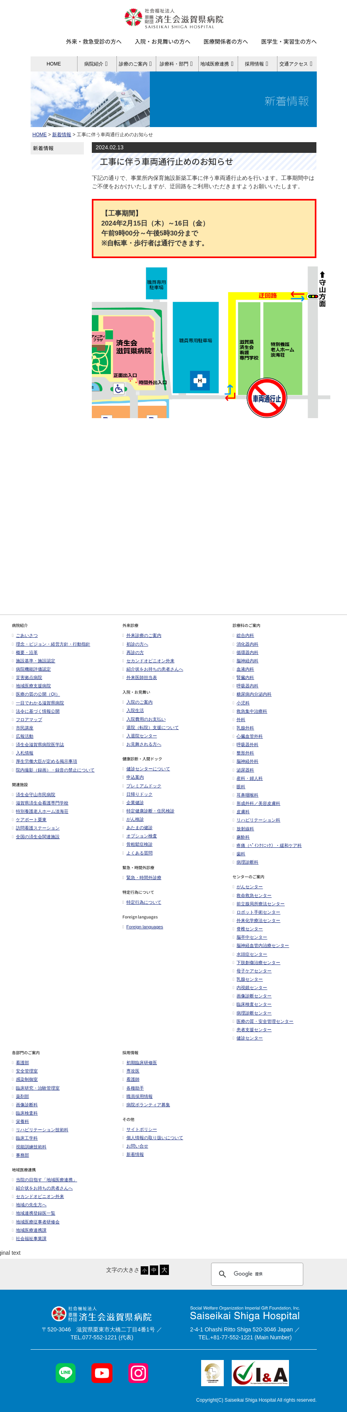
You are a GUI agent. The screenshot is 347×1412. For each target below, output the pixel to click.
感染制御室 (25, 1079)
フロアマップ (27, 719)
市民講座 (22, 727)
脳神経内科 (245, 660)
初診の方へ (135, 644)
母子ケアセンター (252, 970)
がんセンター (248, 886)
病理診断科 (245, 862)
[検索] (256, 1274)
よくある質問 (137, 853)
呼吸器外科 (245, 744)
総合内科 (243, 635)
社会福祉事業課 (29, 1238)
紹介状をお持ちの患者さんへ (152, 669)
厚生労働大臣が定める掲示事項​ (44, 761)
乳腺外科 (243, 727)
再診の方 (133, 652)
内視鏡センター (250, 987)
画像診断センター (252, 995)
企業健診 (133, 802)
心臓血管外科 (248, 736)
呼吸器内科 (245, 685)
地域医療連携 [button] (218, 64)
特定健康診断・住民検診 (148, 810)
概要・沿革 (25, 652)
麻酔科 (241, 837)
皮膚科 (241, 811)
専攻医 (131, 1071)
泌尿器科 (243, 770)
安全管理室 (25, 1071)
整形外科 (243, 752)
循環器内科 (245, 652)
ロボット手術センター (256, 912)
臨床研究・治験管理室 (36, 1088)
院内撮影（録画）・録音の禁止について (53, 770)
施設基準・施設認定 (33, 660)
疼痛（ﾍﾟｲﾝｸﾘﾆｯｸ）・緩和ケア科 (267, 845)
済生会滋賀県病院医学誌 (38, 744)
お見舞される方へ (141, 744)
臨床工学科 (25, 1138)
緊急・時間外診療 (141, 877)
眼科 (239, 786)
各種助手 (133, 1088)
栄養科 (20, 1121)
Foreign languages (142, 926)
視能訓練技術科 (29, 1146)
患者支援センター (252, 1029)
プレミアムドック (141, 785)
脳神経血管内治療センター (261, 945)
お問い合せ (135, 1146)
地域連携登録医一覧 (33, 1213)
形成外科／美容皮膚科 (256, 803)
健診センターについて (146, 768)
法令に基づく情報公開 (36, 711)
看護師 (131, 1079)
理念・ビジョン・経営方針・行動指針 (51, 644)
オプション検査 (139, 835)
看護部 (20, 1062)
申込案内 (133, 777)
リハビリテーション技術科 (40, 1129)
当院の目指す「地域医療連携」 (44, 1179)
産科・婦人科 (248, 778)
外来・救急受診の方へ (94, 41)
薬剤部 (20, 1096)
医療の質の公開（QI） (36, 694)
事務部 (20, 1155)
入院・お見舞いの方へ (162, 41)
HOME (54, 64)
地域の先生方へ (29, 1204)
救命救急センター (252, 895)
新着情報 (61, 134)
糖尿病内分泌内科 (252, 694)
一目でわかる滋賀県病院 (38, 702)
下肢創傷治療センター (256, 962)
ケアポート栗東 (29, 819)
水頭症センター (250, 954)
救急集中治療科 (250, 711)
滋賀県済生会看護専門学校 (40, 803)
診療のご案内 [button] (136, 64)
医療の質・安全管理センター (263, 1021)
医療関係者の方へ (226, 41)
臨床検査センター (252, 1004)
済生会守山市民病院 (33, 794)
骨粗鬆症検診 (137, 844)
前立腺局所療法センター (259, 903)
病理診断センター (252, 1013)
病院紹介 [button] (97, 64)
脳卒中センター (250, 937)
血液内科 (243, 669)
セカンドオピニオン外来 (148, 660)
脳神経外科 (245, 761)
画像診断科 (25, 1104)
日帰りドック (137, 794)
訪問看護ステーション (36, 828)
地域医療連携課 (29, 1230)
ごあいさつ (25, 635)
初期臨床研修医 (139, 1062)
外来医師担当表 (139, 677)
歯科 (239, 853)
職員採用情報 (137, 1096)
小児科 (241, 702)
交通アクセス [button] (297, 64)
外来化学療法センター (256, 920)
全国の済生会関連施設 (36, 836)
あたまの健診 (137, 827)
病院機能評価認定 (31, 669)
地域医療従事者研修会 (36, 1221)
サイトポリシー (139, 1129)
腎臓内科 (243, 677)
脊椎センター (248, 928)
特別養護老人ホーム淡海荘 (40, 811)
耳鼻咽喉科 (245, 795)
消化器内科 (245, 644)
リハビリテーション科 (256, 820)
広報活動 (24, 736)
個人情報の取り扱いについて (152, 1137)
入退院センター (139, 735)
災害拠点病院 (27, 677)
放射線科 (243, 828)
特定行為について (141, 902)
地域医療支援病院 (31, 685)
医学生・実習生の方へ (289, 41)
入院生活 (133, 710)
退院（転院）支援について (150, 727)
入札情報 (22, 752)
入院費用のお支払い (144, 719)
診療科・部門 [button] (177, 64)
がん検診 (133, 819)
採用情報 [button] (258, 64)
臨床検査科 (25, 1113)
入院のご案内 (137, 702)
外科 (239, 719)
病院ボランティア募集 (146, 1104)
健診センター (248, 1038)
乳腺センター (248, 979)
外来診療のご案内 (141, 635)
